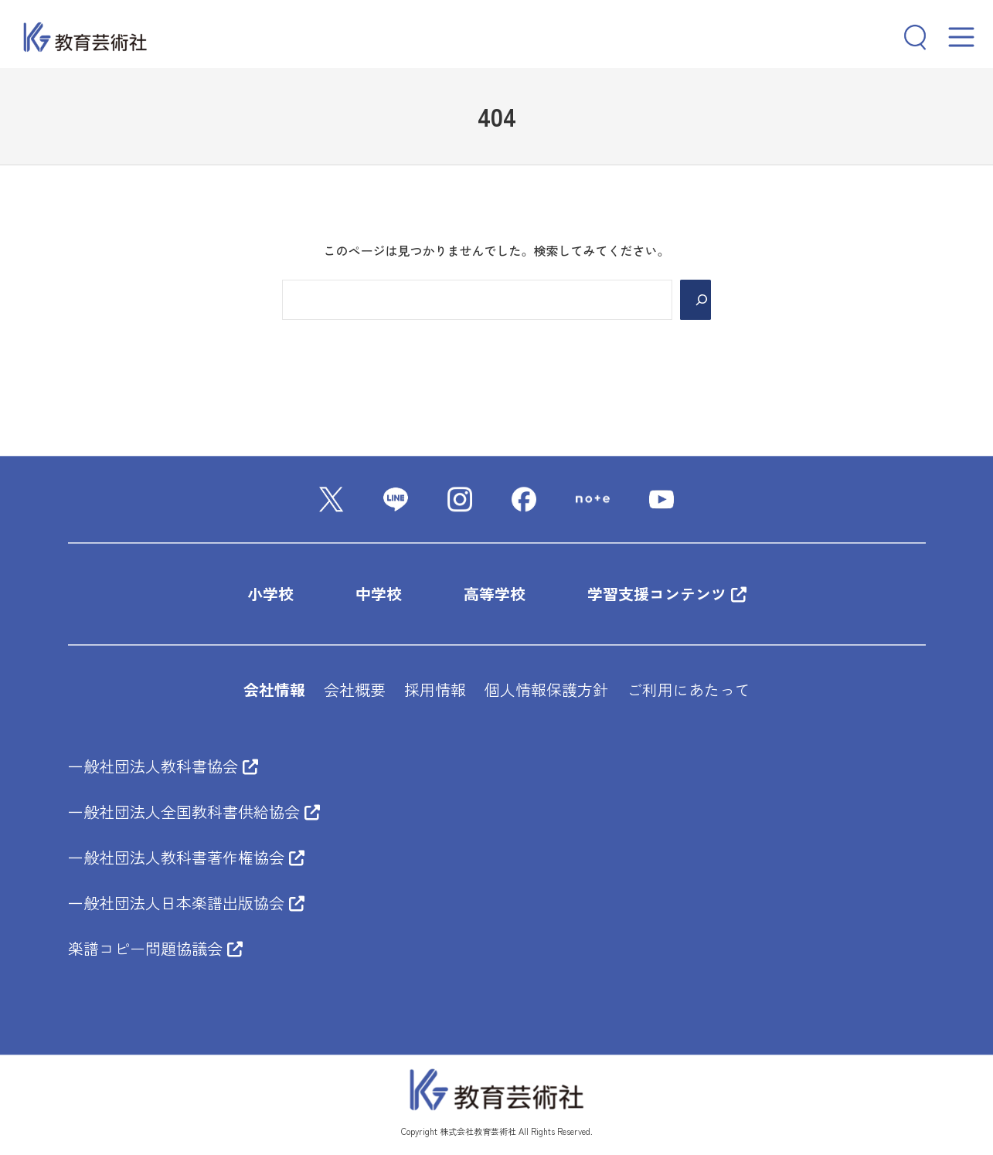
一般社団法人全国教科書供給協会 (194, 812)
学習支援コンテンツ (666, 594)
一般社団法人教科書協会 (163, 767)
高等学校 (494, 594)
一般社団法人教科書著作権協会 (186, 858)
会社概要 (355, 690)
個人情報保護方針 (546, 690)
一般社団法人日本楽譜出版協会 (186, 903)
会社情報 (274, 690)
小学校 (270, 594)
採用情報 (435, 690)
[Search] (695, 300)
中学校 (378, 594)
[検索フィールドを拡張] (908, 37)
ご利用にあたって (688, 690)
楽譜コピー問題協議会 (155, 949)
